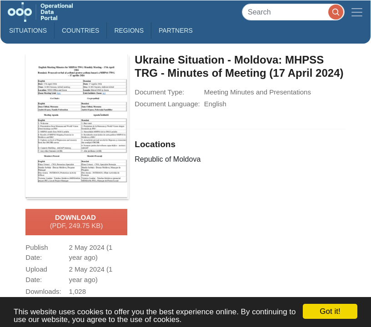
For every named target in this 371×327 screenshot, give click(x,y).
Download (76, 222)
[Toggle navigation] (357, 12)
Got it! (330, 311)
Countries (80, 30)
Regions (129, 30)
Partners (176, 30)
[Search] (293, 12)
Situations (28, 30)
